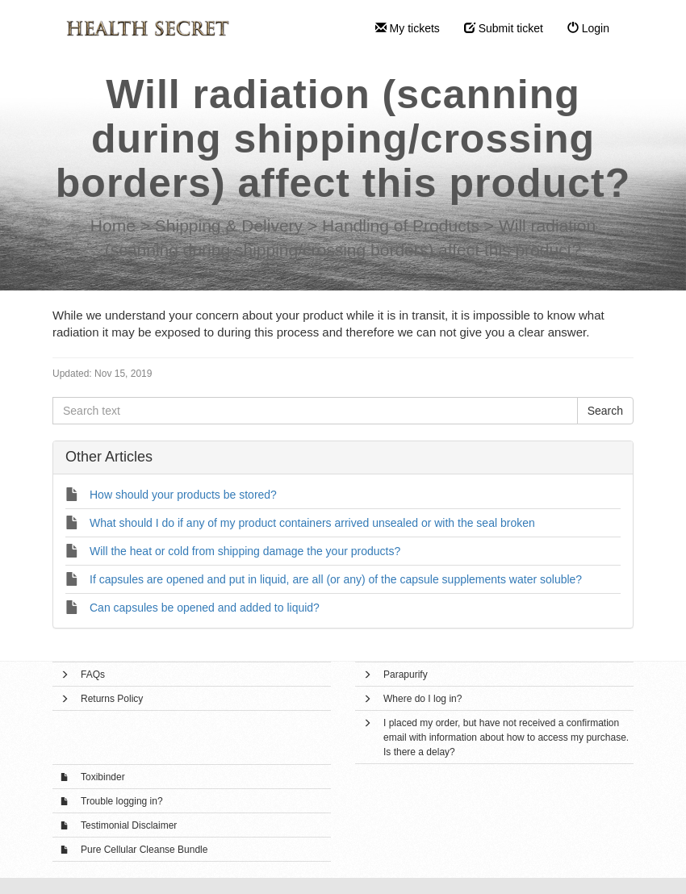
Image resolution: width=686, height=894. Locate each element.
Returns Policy (112, 698)
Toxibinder (103, 777)
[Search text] (315, 410)
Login (588, 28)
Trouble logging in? (122, 801)
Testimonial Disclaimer (129, 825)
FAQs (93, 674)
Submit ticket (503, 28)
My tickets (407, 28)
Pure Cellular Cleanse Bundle (144, 849)
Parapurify (405, 674)
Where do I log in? (422, 698)
